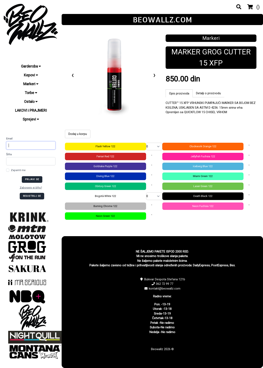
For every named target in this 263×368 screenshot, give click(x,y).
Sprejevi (31, 119)
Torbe (31, 93)
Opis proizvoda (179, 93)
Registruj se (32, 196)
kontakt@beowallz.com (164, 288)
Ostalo (31, 101)
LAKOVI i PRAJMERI (31, 110)
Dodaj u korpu (77, 134)
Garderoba (31, 66)
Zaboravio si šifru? (31, 187)
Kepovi (31, 75)
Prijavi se (32, 179)
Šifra (9, 154)
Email (9, 138)
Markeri (30, 84)
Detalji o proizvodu (208, 93)
